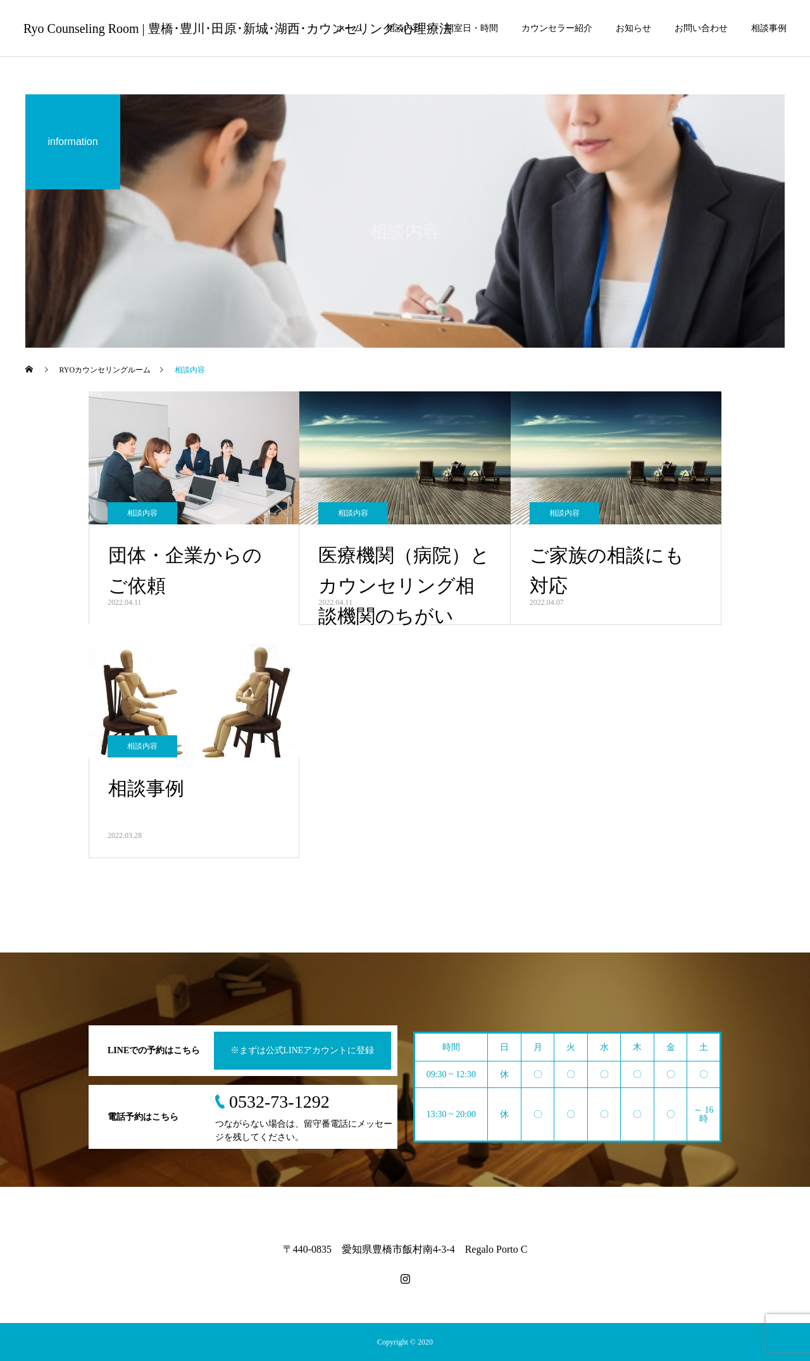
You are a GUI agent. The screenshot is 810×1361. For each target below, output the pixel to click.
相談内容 (403, 28)
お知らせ (633, 28)
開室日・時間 (471, 28)
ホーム (349, 28)
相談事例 (769, 28)
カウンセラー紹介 (556, 28)
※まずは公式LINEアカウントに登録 (302, 1050)
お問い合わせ (701, 28)
